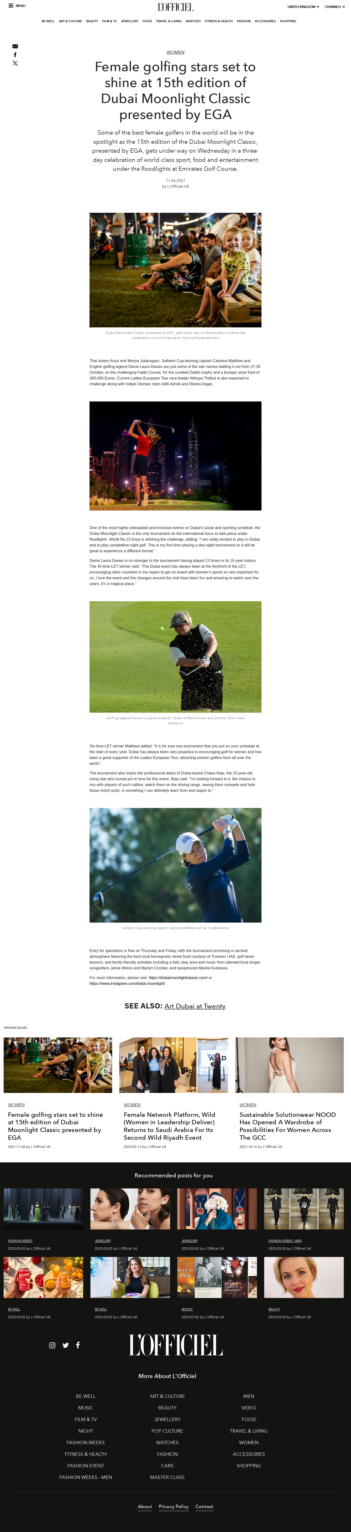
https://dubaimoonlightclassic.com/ (178, 978)
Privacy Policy (174, 1506)
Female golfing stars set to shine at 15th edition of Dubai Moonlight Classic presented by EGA (55, 1126)
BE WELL (48, 34)
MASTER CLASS (167, 1477)
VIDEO (248, 1408)
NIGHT (85, 1431)
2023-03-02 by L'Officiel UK (29, 1249)
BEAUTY (92, 34)
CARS (167, 1466)
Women (176, 52)
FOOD (147, 34)
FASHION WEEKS (86, 1442)
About (145, 1506)
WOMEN (249, 1442)
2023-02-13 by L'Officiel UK (145, 1147)
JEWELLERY (129, 34)
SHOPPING (288, 34)
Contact (204, 1506)
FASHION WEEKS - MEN (85, 1477)
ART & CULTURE (70, 34)
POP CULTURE (167, 1431)
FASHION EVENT (85, 1466)
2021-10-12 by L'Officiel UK (261, 1147)
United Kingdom (302, 7)
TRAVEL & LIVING (169, 34)
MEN (248, 1396)
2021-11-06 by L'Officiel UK (29, 1147)
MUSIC (85, 1408)
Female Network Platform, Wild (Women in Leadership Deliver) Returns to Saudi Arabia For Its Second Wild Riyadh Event (170, 1126)
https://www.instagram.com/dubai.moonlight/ (127, 983)
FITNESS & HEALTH (219, 34)
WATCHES (193, 34)
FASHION (244, 34)
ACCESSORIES (265, 34)
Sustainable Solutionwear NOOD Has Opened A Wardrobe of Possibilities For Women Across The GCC (288, 1126)
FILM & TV (109, 34)
